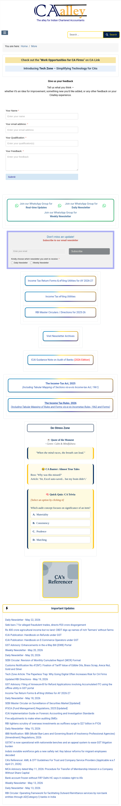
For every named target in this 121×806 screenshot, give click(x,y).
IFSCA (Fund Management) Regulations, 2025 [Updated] (36, 708)
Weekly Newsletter (41, 263)
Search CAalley (75, 29)
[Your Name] (42, 116)
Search (111, 34)
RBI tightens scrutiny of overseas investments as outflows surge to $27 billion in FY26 (53, 723)
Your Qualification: (16, 137)
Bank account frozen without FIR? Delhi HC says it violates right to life (44, 777)
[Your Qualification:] (42, 143)
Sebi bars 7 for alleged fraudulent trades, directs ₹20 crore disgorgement (45, 624)
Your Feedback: (15, 151)
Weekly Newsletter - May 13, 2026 (24, 782)
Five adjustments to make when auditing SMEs (31, 718)
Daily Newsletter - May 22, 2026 (22, 619)
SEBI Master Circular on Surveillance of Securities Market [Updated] (42, 703)
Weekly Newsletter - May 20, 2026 (24, 650)
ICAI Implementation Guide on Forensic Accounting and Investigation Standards (49, 713)
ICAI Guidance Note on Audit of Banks (60, 359)
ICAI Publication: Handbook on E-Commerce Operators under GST (41, 640)
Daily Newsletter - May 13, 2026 (22, 788)
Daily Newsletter (21, 263)
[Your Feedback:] (42, 162)
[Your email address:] (42, 130)
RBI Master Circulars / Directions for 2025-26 (60, 312)
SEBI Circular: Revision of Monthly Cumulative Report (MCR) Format (43, 660)
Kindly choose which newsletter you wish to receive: (35, 259)
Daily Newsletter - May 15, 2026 (22, 728)
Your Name (12, 110)
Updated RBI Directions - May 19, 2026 (26, 679)
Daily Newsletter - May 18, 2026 (22, 698)
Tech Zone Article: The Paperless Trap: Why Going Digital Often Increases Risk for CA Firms (56, 674)
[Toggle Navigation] (4, 32)
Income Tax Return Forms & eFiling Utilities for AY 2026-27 (60, 280)
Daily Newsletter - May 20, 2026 (22, 655)
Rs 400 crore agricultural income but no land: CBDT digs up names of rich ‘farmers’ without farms (59, 629)
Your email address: (17, 124)
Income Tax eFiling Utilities (60, 296)
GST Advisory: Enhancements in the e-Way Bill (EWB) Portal (38, 645)
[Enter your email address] (38, 251)
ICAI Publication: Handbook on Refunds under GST (33, 635)
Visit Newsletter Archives (60, 336)
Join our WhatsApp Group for (36, 205)
